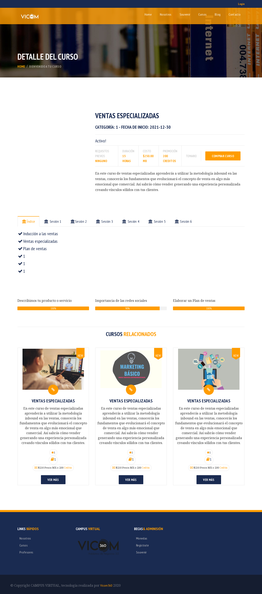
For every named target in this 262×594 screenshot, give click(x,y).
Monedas (141, 538)
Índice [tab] (28, 221)
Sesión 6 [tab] (183, 221)
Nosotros (166, 14)
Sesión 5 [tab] (157, 221)
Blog (217, 14)
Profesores (26, 552)
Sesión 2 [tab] (78, 221)
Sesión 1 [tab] (52, 221)
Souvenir (185, 14)
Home (148, 14)
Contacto (235, 14)
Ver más (53, 480)
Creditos (68, 467)
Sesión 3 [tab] (104, 221)
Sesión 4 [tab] (130, 221)
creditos (169, 161)
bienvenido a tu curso (45, 66)
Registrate (142, 545)
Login (241, 4)
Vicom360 (106, 585)
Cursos (202, 14)
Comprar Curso (223, 156)
